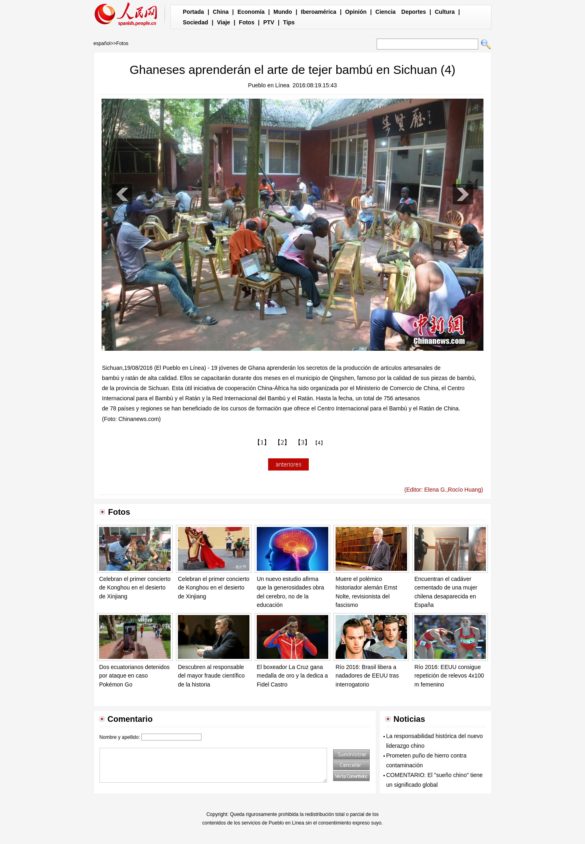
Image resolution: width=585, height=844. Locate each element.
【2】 (282, 442)
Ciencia (385, 12)
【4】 (319, 443)
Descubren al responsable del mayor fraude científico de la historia (211, 676)
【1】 (262, 442)
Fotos (246, 22)
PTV (268, 22)
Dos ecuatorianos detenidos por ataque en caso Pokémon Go (134, 676)
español (101, 43)
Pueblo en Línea (269, 85)
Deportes (413, 12)
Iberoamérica (318, 12)
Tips (289, 22)
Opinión (355, 12)
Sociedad (195, 22)
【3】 (303, 442)
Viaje (223, 22)
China (221, 12)
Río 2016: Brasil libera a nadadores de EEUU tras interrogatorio (367, 676)
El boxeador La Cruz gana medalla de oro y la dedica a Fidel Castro (292, 676)
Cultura (445, 12)
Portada (193, 12)
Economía (250, 12)
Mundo (282, 12)
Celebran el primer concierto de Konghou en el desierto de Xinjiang (135, 588)
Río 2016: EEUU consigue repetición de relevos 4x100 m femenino (449, 676)
